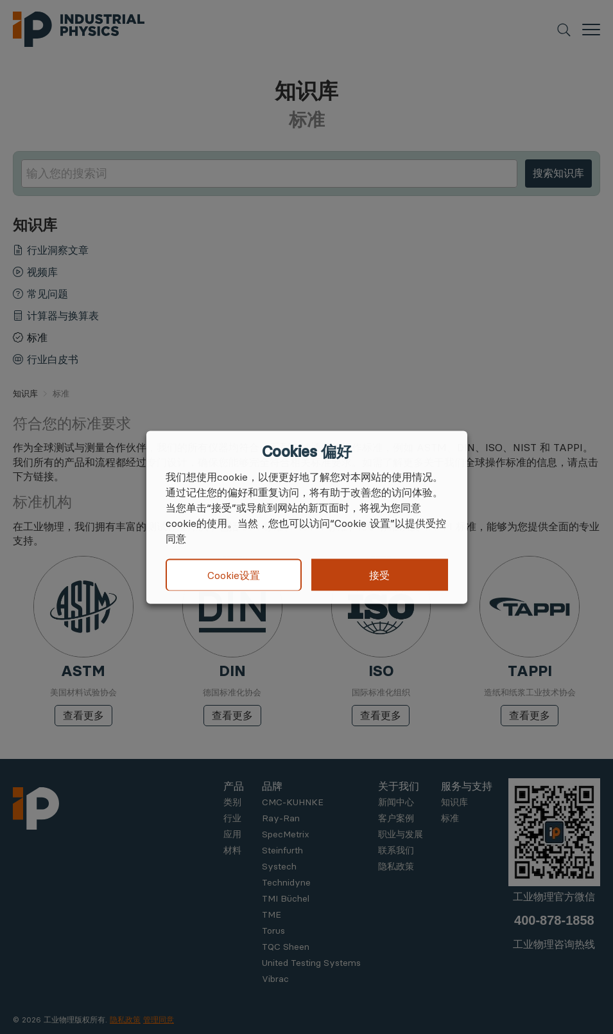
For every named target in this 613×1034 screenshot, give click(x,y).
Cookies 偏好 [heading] (306, 451)
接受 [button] (379, 574)
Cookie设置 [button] (233, 575)
